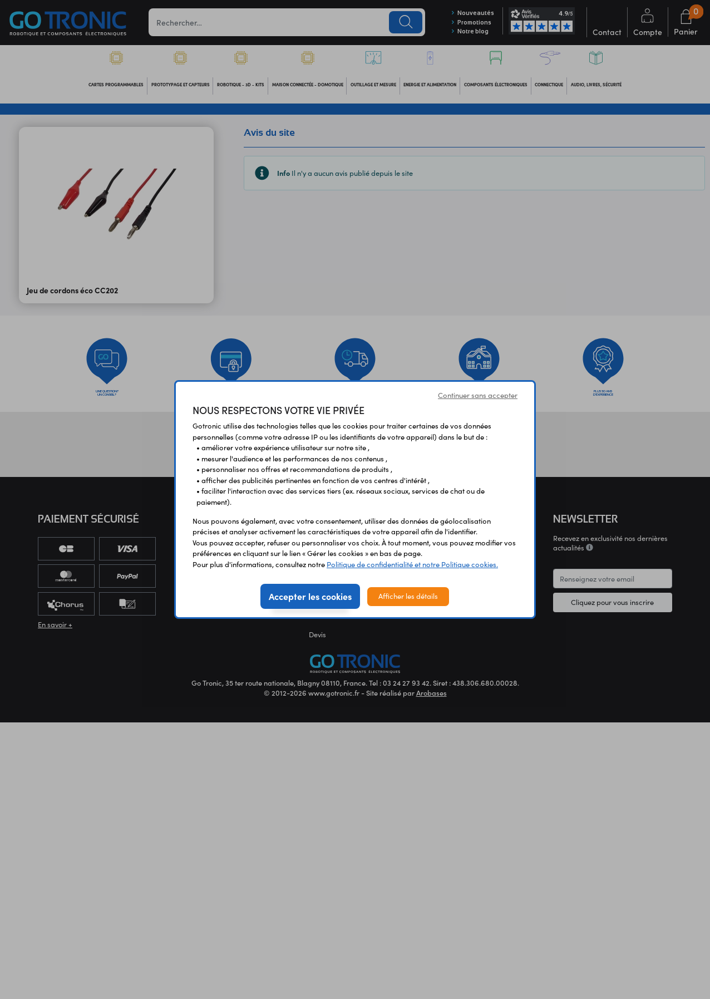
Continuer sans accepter (477, 395)
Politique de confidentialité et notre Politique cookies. (412, 564)
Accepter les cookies (310, 596)
